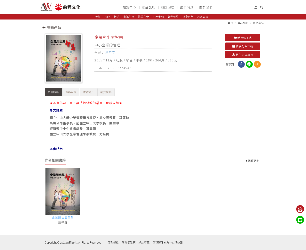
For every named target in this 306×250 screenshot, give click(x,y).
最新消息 (186, 7)
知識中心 (129, 7)
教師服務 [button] (167, 7)
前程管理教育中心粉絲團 (168, 242)
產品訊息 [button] (148, 7)
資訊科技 (128, 17)
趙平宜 (110, 52)
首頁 (230, 23)
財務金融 (158, 17)
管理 (107, 17)
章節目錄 (70, 92)
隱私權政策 (128, 242)
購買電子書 (243, 38)
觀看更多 (252, 170)
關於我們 (206, 7)
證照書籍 (202, 17)
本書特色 (53, 92)
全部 (98, 17)
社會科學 (187, 17)
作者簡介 (88, 92)
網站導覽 (144, 242)
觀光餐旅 (173, 17)
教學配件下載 (242, 46)
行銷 (116, 17)
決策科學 (143, 17)
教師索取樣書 (242, 55)
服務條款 (113, 242)
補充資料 (106, 92)
